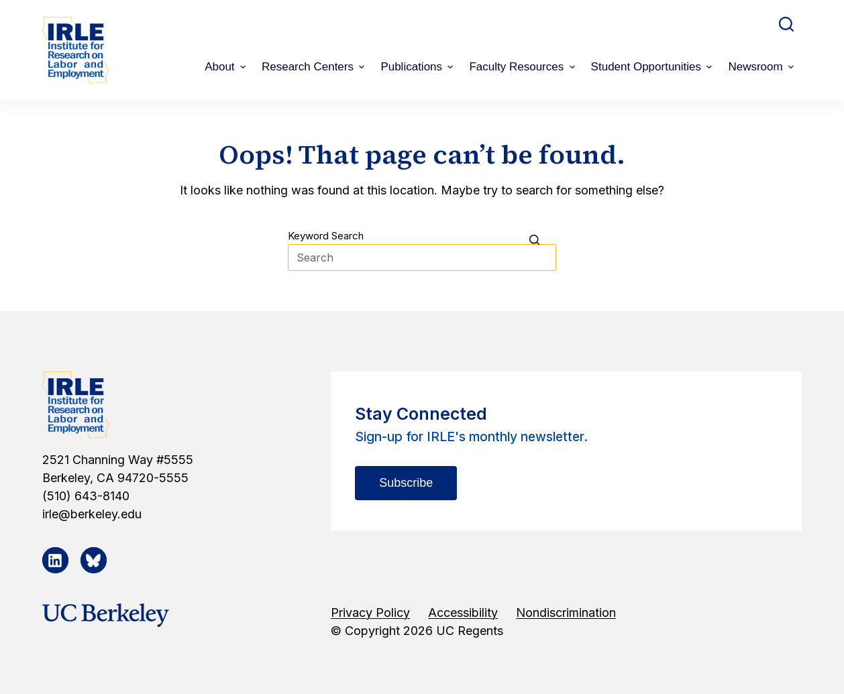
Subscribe (406, 482)
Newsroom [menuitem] (762, 66)
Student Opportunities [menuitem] (653, 66)
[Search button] (542, 239)
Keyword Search (326, 235)
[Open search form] (786, 24)
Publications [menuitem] (418, 66)
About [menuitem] (227, 66)
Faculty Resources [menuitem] (523, 66)
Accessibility (463, 612)
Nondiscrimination (566, 612)
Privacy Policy (370, 612)
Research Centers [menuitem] (315, 66)
